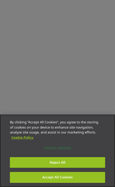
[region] (57, 151)
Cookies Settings (57, 147)
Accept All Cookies (57, 177)
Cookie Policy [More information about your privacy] (22, 137)
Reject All (57, 162)
